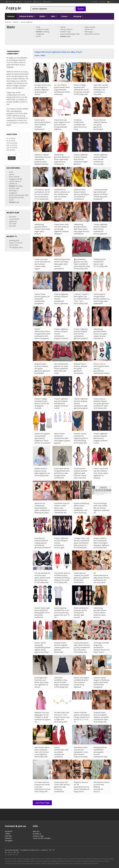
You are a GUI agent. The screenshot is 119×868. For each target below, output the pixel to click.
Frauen (65, 16)
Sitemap (102, 1)
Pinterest (37, 1)
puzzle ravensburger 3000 (70, 34)
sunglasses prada (42, 29)
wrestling (42, 32)
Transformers (14, 219)
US (15, 851)
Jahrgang (78, 16)
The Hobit (12, 224)
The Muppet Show (16, 247)
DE (6, 851)
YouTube (9, 1)
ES (9, 851)
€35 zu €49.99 (12, 148)
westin (38, 36)
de (110, 1)
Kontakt (94, 1)
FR (53, 849)
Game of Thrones (15, 243)
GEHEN (11, 158)
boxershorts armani (92, 34)
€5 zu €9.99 (11, 141)
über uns (36, 830)
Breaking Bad (14, 240)
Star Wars (12, 217)
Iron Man (12, 226)
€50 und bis (11, 150)
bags (65, 36)
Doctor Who (13, 245)
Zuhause (10, 16)
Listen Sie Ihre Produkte (42, 837)
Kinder (43, 16)
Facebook (28, 1)
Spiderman (13, 221)
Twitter (19, 1)
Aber (54, 16)
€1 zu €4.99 (11, 138)
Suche (81, 9)
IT (11, 851)
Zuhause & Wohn (27, 16)
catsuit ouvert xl (66, 29)
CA (18, 851)
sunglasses (40, 34)
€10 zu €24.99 (12, 143)
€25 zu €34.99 (12, 145)
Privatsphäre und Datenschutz (30, 849)
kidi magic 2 (89, 32)
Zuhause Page (38, 835)
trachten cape (65, 32)
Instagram (47, 1)
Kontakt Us (37, 832)
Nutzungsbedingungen (12, 849)
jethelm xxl (89, 29)
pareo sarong (90, 27)
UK (50, 849)
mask (38, 27)
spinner (63, 27)
